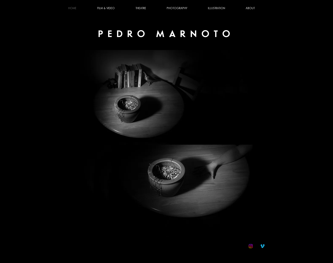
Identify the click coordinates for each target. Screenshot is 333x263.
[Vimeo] (262, 246)
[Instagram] (250, 246)
